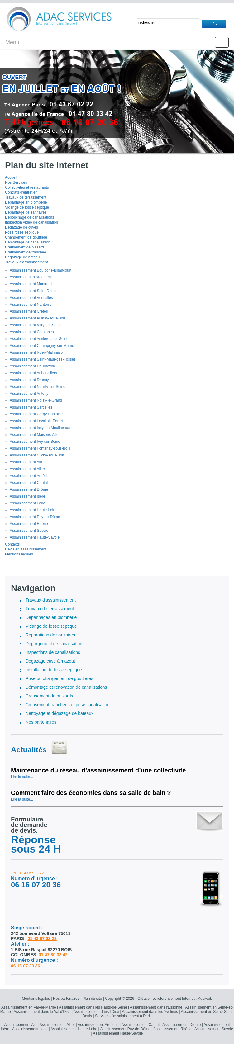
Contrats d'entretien (21, 192)
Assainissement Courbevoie (33, 366)
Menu (12, 42)
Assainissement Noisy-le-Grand (36, 400)
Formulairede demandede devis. (29, 825)
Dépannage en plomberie (26, 202)
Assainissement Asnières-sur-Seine (39, 339)
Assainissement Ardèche (30, 476)
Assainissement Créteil (29, 311)
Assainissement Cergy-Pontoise (36, 414)
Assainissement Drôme (29, 489)
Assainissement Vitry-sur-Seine (36, 325)
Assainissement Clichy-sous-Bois (37, 455)
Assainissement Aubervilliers (33, 373)
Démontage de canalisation (27, 242)
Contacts (12, 544)
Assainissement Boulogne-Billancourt (40, 270)
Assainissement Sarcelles (31, 407)
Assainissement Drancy (29, 380)
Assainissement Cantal (29, 482)
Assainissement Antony (29, 393)
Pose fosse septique (22, 232)
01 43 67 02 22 (41, 938)
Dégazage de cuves (21, 227)
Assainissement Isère (27, 496)
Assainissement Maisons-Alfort (35, 434)
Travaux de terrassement (25, 197)
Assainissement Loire (27, 503)
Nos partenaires (66, 998)
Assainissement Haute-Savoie (35, 537)
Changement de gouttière (26, 237)
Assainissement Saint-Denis (33, 291)
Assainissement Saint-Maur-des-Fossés (43, 359)
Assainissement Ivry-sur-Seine (35, 441)
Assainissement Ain (26, 462)
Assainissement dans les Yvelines (150, 1011)
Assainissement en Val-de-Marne (28, 1007)
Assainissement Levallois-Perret (36, 421)
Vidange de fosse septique (27, 207)
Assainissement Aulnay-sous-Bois (38, 318)
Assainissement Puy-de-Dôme (35, 517)
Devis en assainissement (25, 549)
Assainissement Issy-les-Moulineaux (40, 428)
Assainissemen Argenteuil (31, 277)
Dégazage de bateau (22, 257)
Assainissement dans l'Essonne (156, 1007)
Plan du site (92, 998)
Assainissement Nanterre (30, 304)
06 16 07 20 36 (25, 965)
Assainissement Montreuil (31, 284)
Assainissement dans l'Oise (96, 1011)
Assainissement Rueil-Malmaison (37, 352)
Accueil (11, 177)
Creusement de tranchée (25, 252)
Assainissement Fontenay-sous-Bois (40, 448)
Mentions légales (19, 554)
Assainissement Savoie (29, 530)
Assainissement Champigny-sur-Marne (42, 345)
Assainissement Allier (27, 469)
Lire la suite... (22, 777)
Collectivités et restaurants (27, 187)
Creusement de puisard (24, 247)
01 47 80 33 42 (53, 954)
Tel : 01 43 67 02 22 (27, 873)
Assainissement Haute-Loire (33, 510)
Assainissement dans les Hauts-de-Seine (93, 1007)
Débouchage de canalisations (29, 217)
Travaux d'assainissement (26, 262)
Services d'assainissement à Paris (123, 1016)
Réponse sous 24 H (36, 844)
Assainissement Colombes (32, 332)
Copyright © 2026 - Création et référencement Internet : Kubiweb (158, 998)
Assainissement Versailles (31, 297)
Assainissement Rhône (29, 524)
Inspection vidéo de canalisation (31, 222)
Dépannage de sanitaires (25, 212)
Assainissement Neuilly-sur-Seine (37, 387)
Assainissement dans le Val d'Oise (42, 1011)
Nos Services (16, 182)
